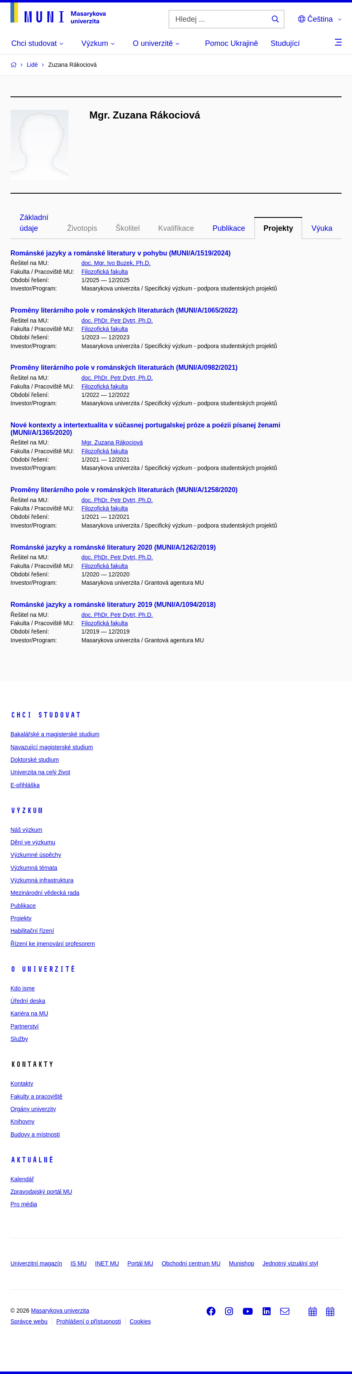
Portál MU (140, 1263)
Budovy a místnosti (35, 1134)
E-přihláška (25, 785)
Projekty (278, 228)
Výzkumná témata (33, 867)
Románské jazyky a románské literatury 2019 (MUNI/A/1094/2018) (113, 604)
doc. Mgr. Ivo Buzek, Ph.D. (116, 263)
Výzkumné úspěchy (35, 854)
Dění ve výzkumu (32, 842)
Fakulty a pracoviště (36, 1096)
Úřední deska (27, 1001)
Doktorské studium (34, 759)
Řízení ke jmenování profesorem (52, 943)
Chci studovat (45, 715)
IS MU (79, 1263)
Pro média (23, 1204)
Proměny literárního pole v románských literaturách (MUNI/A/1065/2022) (124, 310)
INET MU (107, 1263)
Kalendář (22, 1179)
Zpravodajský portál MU (41, 1191)
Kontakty (21, 1083)
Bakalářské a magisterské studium (54, 734)
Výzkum (26, 810)
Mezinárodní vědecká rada (44, 892)
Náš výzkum (26, 829)
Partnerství (24, 1026)
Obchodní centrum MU (191, 1263)
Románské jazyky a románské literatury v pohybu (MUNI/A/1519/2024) (120, 253)
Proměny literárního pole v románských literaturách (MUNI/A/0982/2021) (124, 367)
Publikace (229, 228)
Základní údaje (34, 222)
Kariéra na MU (29, 1013)
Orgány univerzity (33, 1109)
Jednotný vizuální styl (290, 1263)
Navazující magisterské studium (51, 747)
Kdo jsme (22, 988)
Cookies (140, 1321)
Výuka (321, 228)
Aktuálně (32, 1159)
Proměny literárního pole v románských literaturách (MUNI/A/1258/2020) (124, 489)
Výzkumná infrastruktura (41, 880)
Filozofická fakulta (104, 271)
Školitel (128, 228)
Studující (285, 43)
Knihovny (22, 1121)
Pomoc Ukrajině (231, 43)
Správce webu (29, 1321)
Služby (19, 1039)
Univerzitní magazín (36, 1263)
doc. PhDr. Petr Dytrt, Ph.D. (117, 320)
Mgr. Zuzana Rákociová (112, 442)
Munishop (241, 1263)
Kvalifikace (176, 228)
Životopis (82, 228)
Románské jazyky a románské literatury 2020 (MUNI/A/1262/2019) (113, 547)
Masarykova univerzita (60, 1310)
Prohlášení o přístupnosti (88, 1321)
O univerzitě (43, 969)
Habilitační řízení (32, 930)
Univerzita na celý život (40, 772)
